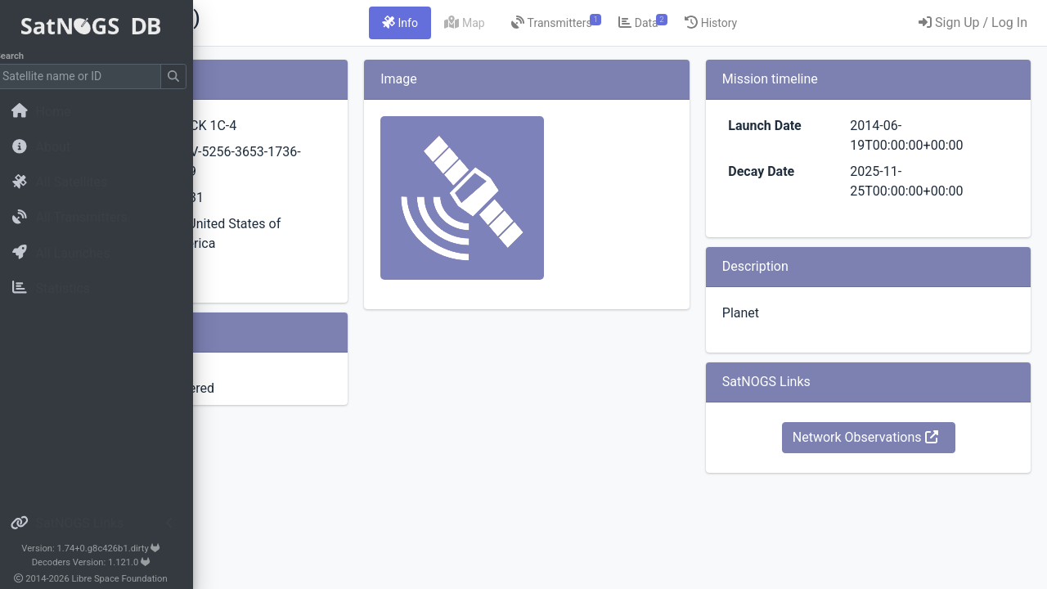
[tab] (502, 23)
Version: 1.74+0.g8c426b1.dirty (102, 548)
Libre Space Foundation (131, 578)
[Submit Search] (185, 76)
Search (21, 56)
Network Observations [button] (899, 437)
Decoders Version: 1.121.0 (102, 562)
